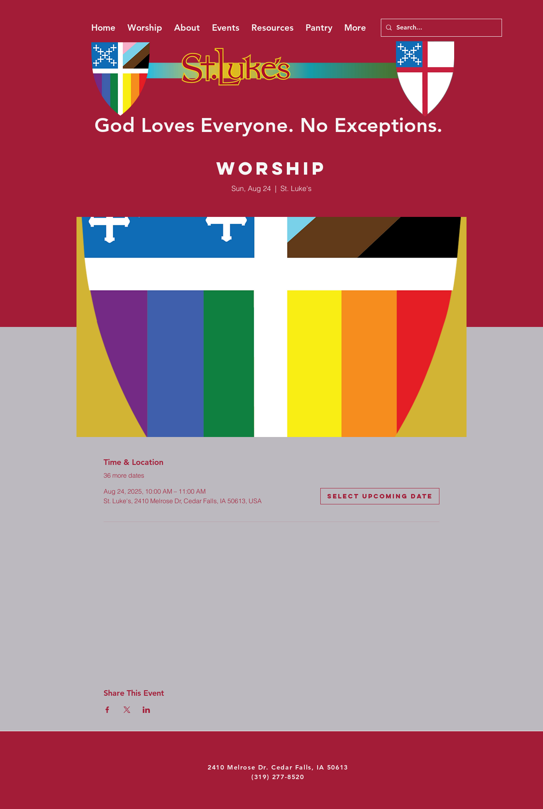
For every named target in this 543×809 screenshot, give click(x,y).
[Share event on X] (127, 710)
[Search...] (440, 27)
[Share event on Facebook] (107, 710)
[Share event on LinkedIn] (146, 710)
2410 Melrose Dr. (239, 767)
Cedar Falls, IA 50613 (309, 767)
